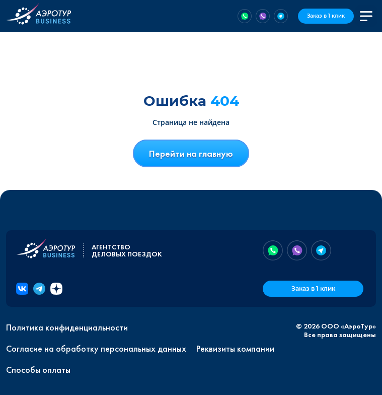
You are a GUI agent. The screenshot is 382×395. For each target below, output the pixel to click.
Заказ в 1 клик (326, 16)
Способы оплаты (38, 369)
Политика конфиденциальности (67, 327)
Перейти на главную (191, 153)
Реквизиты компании (235, 348)
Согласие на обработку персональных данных (96, 348)
